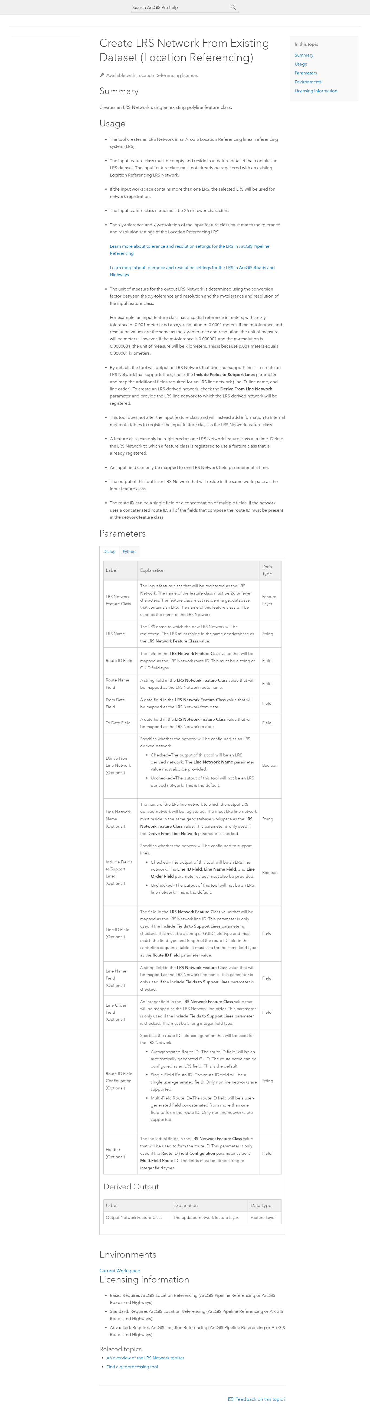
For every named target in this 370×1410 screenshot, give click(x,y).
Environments (308, 81)
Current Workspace (119, 1270)
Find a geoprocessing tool (132, 1366)
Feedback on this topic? (260, 1399)
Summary (304, 55)
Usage (301, 64)
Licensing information (316, 90)
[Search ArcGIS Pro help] (179, 7)
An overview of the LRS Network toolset (145, 1357)
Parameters (306, 73)
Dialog (109, 551)
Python (129, 551)
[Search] (233, 7)
